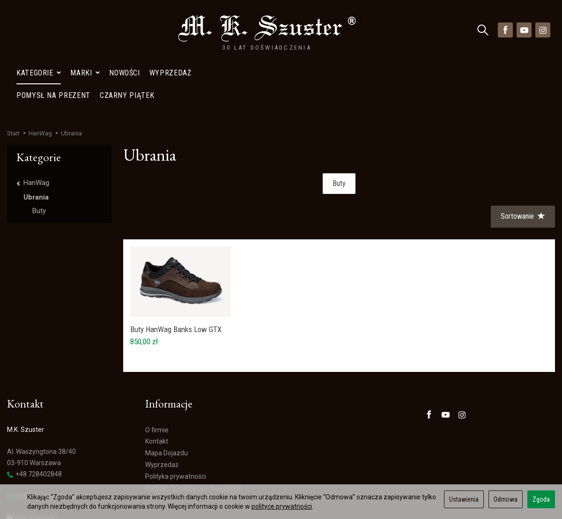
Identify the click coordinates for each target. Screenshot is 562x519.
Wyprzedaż (170, 29)
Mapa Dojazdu (32, 464)
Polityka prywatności (175, 421)
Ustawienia (464, 499)
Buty (339, 128)
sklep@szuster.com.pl (43, 441)
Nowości (124, 29)
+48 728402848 (34, 419)
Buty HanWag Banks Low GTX (176, 274)
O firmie (157, 375)
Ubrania (36, 143)
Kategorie (38, 29)
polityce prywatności (281, 506)
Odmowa (506, 499)
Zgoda (541, 499)
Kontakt (156, 386)
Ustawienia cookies (35, 475)
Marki (85, 29)
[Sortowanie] (523, 162)
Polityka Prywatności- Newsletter (194, 433)
